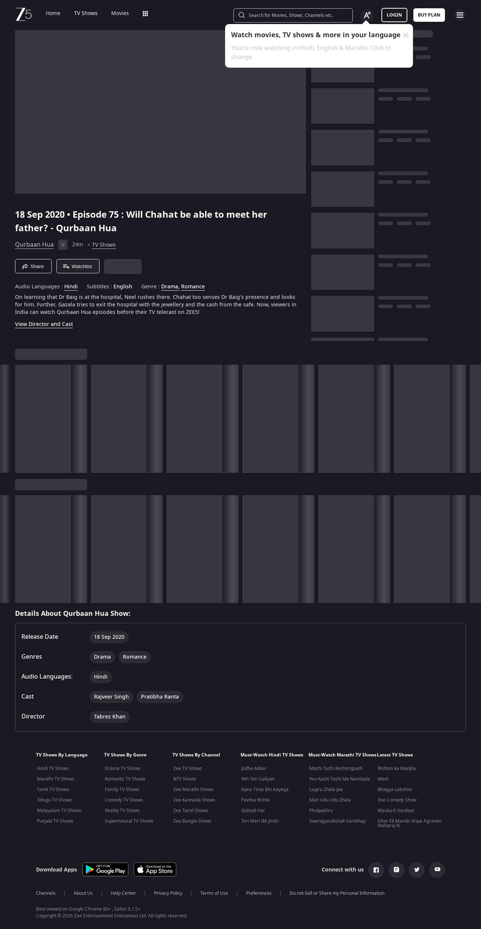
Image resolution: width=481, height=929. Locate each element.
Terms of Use (214, 893)
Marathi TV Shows (55, 779)
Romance (193, 287)
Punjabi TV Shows (55, 821)
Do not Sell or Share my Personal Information (337, 893)
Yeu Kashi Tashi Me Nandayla (339, 779)
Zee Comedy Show (397, 800)
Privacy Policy (168, 893)
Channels (46, 893)
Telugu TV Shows (54, 800)
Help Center (123, 893)
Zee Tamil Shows (190, 810)
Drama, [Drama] (170, 287)
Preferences (259, 893)
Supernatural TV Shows (129, 821)
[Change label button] (367, 16)
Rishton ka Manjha (397, 768)
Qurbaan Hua (34, 244)
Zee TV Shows (187, 768)
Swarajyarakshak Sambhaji (337, 821)
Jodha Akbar (253, 768)
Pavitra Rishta (255, 800)
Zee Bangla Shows (192, 821)
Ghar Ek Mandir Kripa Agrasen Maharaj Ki (409, 823)
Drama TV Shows (123, 768)
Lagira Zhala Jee (326, 789)
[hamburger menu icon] (460, 15)
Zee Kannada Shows (194, 800)
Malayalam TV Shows (59, 810)
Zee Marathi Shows (193, 789)
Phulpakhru (321, 810)
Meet (383, 779)
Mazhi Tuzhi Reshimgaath (336, 768)
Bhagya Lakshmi (395, 789)
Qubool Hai (253, 810)
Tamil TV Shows (53, 789)
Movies (120, 13)
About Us (83, 893)
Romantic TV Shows (125, 779)
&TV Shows (184, 779)
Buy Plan (429, 15)
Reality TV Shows (122, 810)
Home (53, 13)
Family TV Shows (122, 789)
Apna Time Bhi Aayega (265, 789)
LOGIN (394, 15)
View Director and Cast (44, 324)
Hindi (71, 287)
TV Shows (86, 13)
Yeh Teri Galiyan (258, 779)
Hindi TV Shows (53, 768)
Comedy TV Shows (124, 800)
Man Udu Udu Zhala (330, 800)
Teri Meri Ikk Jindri (260, 821)
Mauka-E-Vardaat (396, 810)
